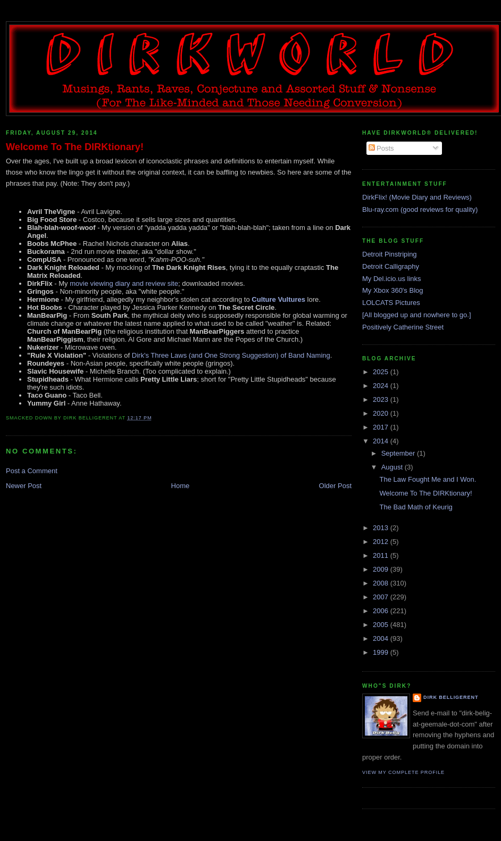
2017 (381, 427)
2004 (381, 638)
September (399, 453)
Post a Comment (31, 471)
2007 (381, 597)
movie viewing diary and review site (123, 283)
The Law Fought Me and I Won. (427, 479)
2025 (381, 372)
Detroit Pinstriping (389, 254)
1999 (381, 652)
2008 (381, 583)
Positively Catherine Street (403, 327)
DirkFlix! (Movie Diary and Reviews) (417, 197)
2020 (381, 413)
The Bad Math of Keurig (415, 507)
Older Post (335, 486)
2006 (381, 611)
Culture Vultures (278, 299)
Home (180, 486)
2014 (381, 441)
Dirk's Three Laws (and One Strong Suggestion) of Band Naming (231, 355)
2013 (381, 528)
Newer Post (23, 486)
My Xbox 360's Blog (392, 290)
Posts (381, 148)
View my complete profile (403, 772)
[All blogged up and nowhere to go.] (416, 315)
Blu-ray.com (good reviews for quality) (420, 209)
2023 (381, 399)
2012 (381, 542)
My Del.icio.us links (391, 279)
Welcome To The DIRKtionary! (75, 147)
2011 (381, 555)
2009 (381, 569)
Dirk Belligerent (450, 697)
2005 (381, 625)
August (393, 467)
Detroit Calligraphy (390, 266)
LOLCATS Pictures (391, 303)
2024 (381, 386)
